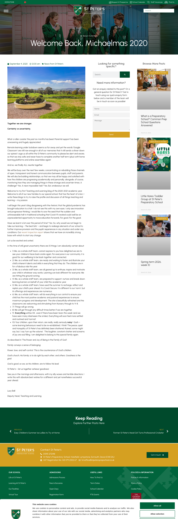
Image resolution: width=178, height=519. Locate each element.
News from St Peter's (53, 64)
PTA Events (94, 494)
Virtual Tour (13, 494)
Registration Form (56, 494)
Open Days (53, 489)
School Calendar (137, 2)
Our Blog (93, 500)
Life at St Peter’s (15, 477)
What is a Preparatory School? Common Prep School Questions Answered (154, 120)
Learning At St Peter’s (17, 483)
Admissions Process (57, 477)
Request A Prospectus (118, 2)
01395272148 (9, 2)
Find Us (169, 2)
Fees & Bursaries (56, 483)
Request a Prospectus (58, 500)
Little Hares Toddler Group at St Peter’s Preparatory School (152, 199)
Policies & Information (139, 477)
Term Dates (95, 483)
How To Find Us (96, 477)
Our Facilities (14, 489)
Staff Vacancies (155, 2)
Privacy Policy (136, 483)
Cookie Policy (136, 489)
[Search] (125, 74)
